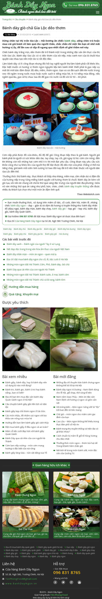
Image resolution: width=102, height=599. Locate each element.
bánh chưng (67, 553)
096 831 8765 (26, 216)
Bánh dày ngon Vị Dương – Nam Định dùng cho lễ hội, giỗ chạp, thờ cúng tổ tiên (77, 391)
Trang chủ (7, 19)
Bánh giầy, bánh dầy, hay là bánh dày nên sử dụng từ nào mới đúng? (26, 384)
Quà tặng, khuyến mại (23, 294)
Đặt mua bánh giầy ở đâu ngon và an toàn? (26, 427)
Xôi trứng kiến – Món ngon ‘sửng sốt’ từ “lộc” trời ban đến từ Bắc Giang (78, 408)
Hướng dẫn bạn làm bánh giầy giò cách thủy (27, 422)
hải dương (63, 234)
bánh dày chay (12, 556)
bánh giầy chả (20, 234)
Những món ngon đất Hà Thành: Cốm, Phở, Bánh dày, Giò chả (38, 264)
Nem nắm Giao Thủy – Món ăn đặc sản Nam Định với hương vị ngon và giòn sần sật (76, 399)
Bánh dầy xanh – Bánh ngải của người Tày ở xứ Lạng (33, 244)
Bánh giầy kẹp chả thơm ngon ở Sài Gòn (25, 411)
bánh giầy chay (88, 550)
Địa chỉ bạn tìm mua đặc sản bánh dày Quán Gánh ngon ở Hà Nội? (24, 398)
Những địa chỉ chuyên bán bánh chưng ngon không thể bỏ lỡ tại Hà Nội (78, 384)
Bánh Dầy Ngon (76, 495)
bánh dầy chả (20, 229)
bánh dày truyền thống (76, 186)
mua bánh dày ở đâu (69, 550)
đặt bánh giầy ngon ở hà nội (46, 553)
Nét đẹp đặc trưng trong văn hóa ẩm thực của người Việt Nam (38, 249)
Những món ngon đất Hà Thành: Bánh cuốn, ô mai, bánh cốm (38, 274)
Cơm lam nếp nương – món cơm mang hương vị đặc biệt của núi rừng (24, 447)
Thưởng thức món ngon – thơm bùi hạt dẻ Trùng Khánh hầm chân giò (77, 444)
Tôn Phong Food (59, 594)
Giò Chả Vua (25, 529)
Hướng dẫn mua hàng (23, 287)
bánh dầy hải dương (66, 229)
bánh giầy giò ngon (86, 547)
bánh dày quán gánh (86, 553)
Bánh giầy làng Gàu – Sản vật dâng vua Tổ (26, 452)
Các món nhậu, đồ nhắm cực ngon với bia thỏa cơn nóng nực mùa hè (26, 417)
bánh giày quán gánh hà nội (50, 547)
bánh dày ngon (84, 229)
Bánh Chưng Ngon (25, 495)
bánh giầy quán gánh (31, 550)
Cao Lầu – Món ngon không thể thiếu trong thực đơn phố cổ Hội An (77, 423)
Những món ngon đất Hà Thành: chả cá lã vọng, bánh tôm (36, 279)
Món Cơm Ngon (76, 529)
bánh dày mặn (12, 550)
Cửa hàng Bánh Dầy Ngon (28, 221)
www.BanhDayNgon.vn (21, 583)
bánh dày (69, 40)
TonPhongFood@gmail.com (21, 578)
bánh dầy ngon (18, 205)
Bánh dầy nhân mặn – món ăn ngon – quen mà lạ (31, 254)
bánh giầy (7, 234)
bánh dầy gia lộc (35, 229)
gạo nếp (70, 547)
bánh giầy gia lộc (35, 234)
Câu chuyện (20, 19)
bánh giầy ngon (58, 556)
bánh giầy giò (51, 234)
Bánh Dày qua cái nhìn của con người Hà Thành (31, 269)
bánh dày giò (58, 208)
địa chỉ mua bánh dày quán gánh (20, 547)
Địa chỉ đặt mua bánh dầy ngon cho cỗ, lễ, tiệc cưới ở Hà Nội (37, 259)
